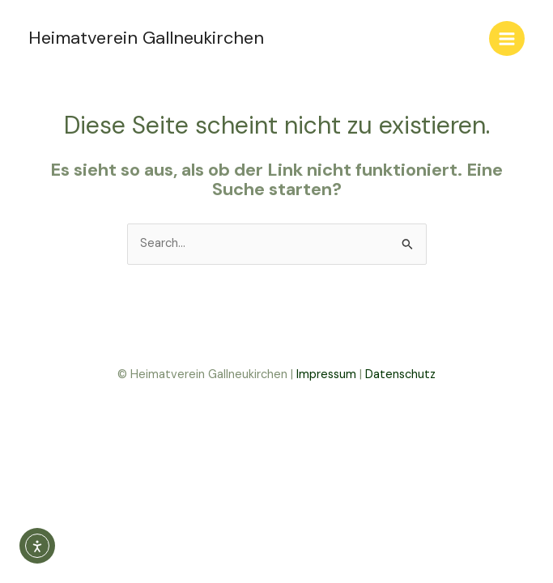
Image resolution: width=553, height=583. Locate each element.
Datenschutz (400, 374)
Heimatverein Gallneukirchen (146, 37)
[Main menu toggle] (507, 39)
